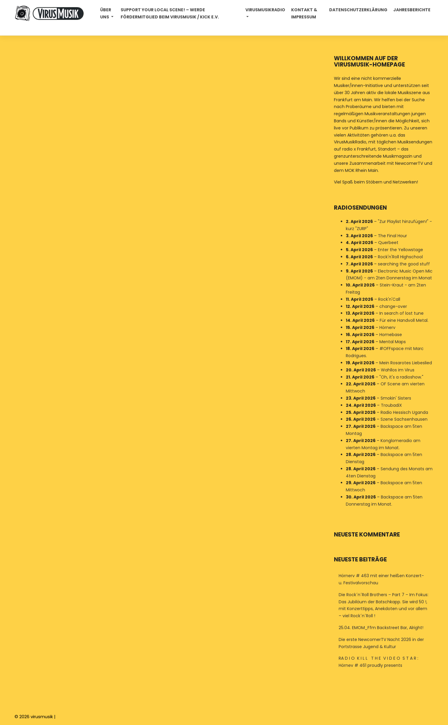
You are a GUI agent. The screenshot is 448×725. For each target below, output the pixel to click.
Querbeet (388, 243)
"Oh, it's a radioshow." (401, 377)
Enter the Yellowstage (400, 250)
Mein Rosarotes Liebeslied (405, 363)
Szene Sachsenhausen (404, 419)
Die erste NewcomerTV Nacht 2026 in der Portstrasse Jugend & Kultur (381, 643)
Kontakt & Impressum (304, 13)
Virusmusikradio (265, 10)
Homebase (390, 335)
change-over (393, 306)
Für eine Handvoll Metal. (404, 320)
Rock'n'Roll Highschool (400, 257)
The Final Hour (392, 236)
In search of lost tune (401, 313)
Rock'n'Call (389, 299)
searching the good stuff (404, 264)
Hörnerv (387, 327)
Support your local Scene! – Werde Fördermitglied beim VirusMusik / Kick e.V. (170, 13)
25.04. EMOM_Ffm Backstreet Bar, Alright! (381, 628)
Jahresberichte (411, 10)
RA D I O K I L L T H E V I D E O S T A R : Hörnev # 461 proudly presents (378, 661)
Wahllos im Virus (397, 370)
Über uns (105, 13)
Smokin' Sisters (396, 398)
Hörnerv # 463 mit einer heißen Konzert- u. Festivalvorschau (381, 579)
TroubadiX (391, 405)
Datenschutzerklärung (358, 10)
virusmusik (42, 716)
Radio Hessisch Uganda (404, 412)
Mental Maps (392, 342)
